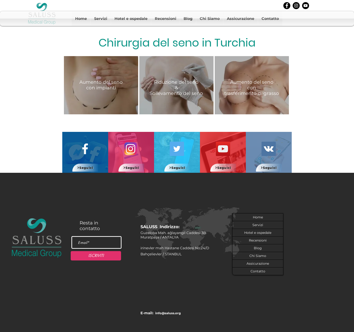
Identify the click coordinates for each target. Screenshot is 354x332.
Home (258, 217)
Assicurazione (258, 263)
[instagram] (296, 5)
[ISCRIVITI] (96, 255)
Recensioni (258, 240)
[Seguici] (85, 168)
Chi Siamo (257, 256)
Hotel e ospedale (257, 233)
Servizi (257, 225)
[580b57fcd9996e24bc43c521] (131, 149)
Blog (258, 248)
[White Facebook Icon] (85, 149)
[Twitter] (177, 149)
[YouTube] (223, 149)
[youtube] (305, 5)
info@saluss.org (168, 313)
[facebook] (286, 5)
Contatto (258, 271)
